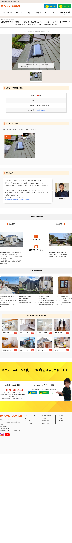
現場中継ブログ (45, 503)
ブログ (54, 13)
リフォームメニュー (7, 13)
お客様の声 (38, 13)
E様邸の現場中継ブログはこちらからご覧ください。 (18, 199)
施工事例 (30, 13)
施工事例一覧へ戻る (36, 248)
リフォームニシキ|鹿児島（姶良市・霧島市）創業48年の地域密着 (34, 526)
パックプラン (28, 500)
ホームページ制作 (33, 528)
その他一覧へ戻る (36, 238)
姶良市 (43, 110)
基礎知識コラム (45, 505)
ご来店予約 (61, 500)
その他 (38, 110)
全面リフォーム (20, 13)
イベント (47, 13)
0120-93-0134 (14, 472)
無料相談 (61, 498)
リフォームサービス (30, 498)
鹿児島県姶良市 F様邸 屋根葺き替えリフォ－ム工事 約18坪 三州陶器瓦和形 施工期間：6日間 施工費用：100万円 (60, 242)
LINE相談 (61, 503)
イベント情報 (28, 505)
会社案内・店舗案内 (65, 13)
